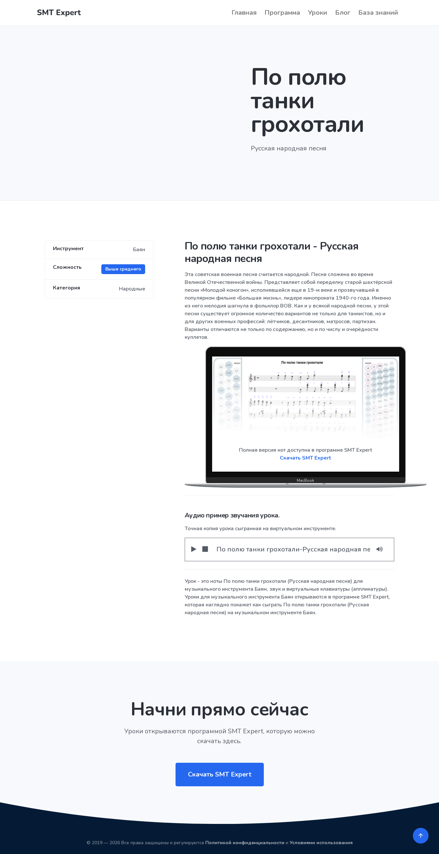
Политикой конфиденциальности (244, 843)
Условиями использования (321, 843)
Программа (282, 12)
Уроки (317, 12)
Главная (244, 12)
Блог (342, 12)
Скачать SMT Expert (305, 458)
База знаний (378, 12)
